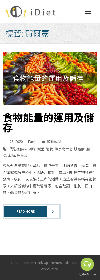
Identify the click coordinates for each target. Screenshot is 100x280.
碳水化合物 (63, 148)
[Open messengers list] (87, 264)
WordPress (50, 268)
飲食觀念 (54, 141)
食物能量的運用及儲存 (48, 122)
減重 (40, 148)
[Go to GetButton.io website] (87, 274)
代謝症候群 (18, 148)
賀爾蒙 (22, 155)
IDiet (31, 141)
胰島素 (79, 148)
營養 (49, 148)
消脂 (32, 148)
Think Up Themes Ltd (51, 262)
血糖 (11, 155)
